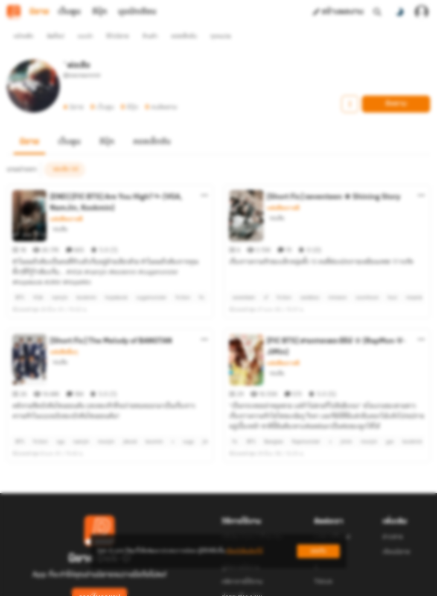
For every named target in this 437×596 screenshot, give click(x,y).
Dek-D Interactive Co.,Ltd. (189, 585)
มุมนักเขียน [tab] (137, 12)
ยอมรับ (318, 551)
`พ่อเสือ (58, 214)
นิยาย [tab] (39, 12)
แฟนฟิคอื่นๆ (64, 321)
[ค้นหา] (377, 11)
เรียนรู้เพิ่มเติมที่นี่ (244, 551)
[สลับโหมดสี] (399, 11)
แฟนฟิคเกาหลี (66, 203)
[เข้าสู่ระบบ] (421, 11)
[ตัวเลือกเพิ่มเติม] (204, 180)
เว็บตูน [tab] (69, 12)
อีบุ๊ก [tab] (99, 12)
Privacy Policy (280, 585)
